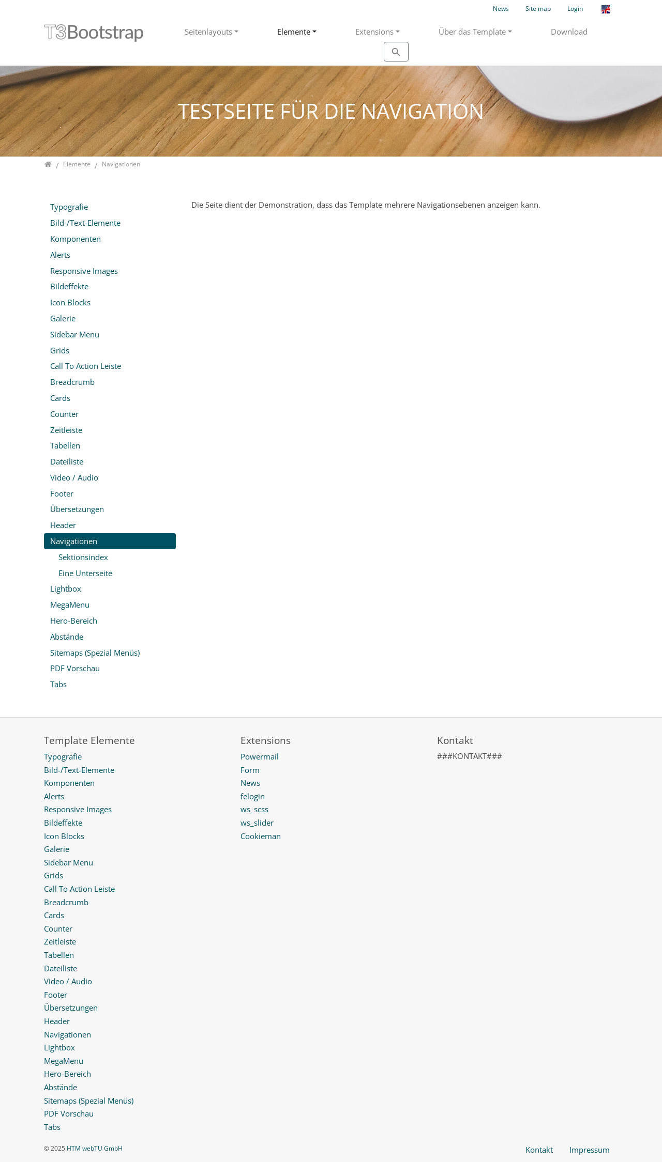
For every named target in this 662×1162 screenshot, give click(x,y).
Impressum (589, 1149)
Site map (538, 8)
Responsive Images (84, 271)
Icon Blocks (70, 302)
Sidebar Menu (74, 334)
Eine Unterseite (85, 573)
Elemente (293, 31)
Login (575, 8)
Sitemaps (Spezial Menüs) (95, 652)
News (501, 8)
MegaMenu (69, 604)
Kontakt (539, 1149)
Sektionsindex (83, 557)
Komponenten (75, 239)
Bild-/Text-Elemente (85, 223)
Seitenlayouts (208, 31)
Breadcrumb (72, 382)
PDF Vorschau (75, 668)
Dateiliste (66, 461)
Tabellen (65, 445)
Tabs (58, 684)
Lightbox (65, 588)
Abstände (66, 636)
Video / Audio (74, 477)
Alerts (60, 255)
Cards (60, 398)
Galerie (63, 318)
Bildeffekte (69, 286)
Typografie (69, 207)
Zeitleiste (66, 430)
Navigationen (73, 541)
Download (569, 31)
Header (63, 525)
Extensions (374, 31)
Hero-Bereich (73, 620)
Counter (64, 414)
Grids (59, 350)
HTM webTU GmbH (95, 1148)
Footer (61, 493)
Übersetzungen (77, 509)
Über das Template (472, 31)
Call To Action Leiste (85, 366)
